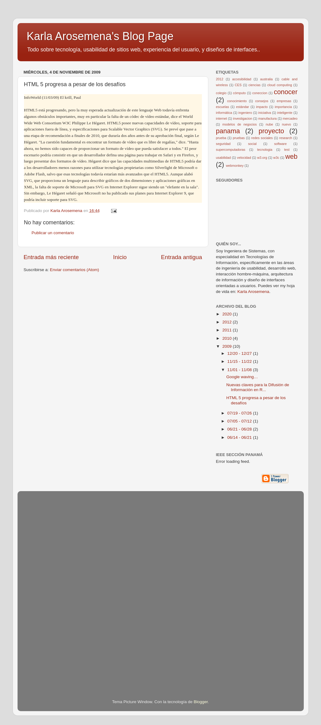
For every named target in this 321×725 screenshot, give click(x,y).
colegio (221, 93)
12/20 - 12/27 (240, 353)
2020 (227, 314)
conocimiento (237, 101)
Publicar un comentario (53, 232)
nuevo (286, 124)
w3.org (262, 157)
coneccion (259, 93)
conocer (286, 92)
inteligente (284, 112)
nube (269, 124)
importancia (283, 107)
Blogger (201, 701)
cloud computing (279, 85)
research (285, 138)
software (280, 144)
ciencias (254, 85)
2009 (227, 346)
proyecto (271, 131)
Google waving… (242, 377)
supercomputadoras (230, 149)
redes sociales (262, 138)
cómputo (239, 93)
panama (228, 131)
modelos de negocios (240, 124)
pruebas (239, 138)
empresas (284, 101)
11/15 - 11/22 (240, 361)
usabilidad (223, 157)
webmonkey (235, 165)
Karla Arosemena (253, 291)
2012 (219, 79)
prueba (221, 138)
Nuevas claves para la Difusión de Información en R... (257, 387)
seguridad (223, 144)
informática (224, 112)
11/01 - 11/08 (240, 369)
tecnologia (264, 149)
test (286, 149)
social (252, 144)
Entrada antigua (181, 257)
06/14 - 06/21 (240, 437)
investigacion (242, 118)
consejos (261, 101)
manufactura (267, 118)
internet (221, 118)
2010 (227, 338)
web (291, 156)
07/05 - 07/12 (240, 421)
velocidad (244, 157)
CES (238, 85)
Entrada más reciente (51, 257)
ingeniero (245, 112)
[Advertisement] (48, 586)
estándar (242, 107)
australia (266, 79)
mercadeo (290, 118)
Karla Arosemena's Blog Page (100, 36)
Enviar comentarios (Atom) (74, 269)
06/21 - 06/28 (240, 429)
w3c (276, 157)
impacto (262, 107)
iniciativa (264, 112)
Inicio (120, 257)
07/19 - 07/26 (240, 413)
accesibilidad (241, 79)
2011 (227, 330)
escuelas (222, 107)
